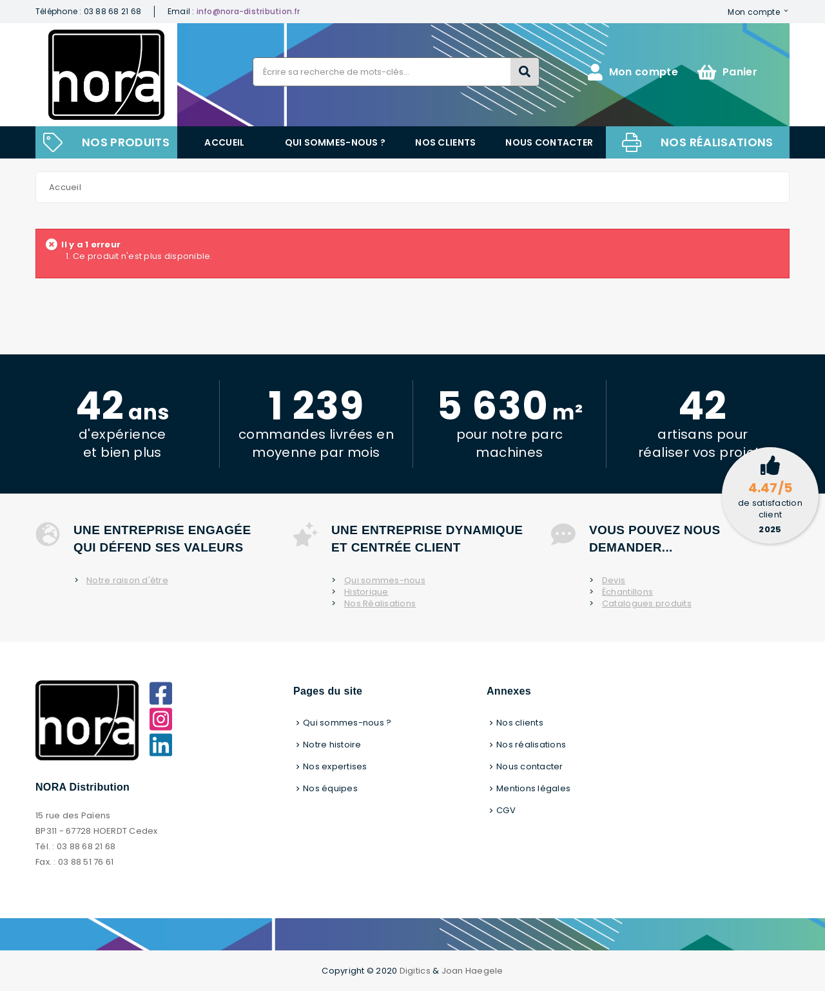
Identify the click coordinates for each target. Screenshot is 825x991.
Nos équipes (330, 788)
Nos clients (445, 142)
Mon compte (754, 11)
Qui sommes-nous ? (335, 142)
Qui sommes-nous (384, 580)
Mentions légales (533, 788)
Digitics (415, 971)
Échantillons (627, 592)
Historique (366, 592)
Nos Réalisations (380, 604)
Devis (613, 580)
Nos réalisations (717, 142)
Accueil (224, 142)
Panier (727, 72)
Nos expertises (335, 766)
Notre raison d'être (127, 580)
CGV (506, 810)
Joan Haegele (472, 971)
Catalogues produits (647, 604)
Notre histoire (332, 744)
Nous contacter (549, 142)
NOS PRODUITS (126, 142)
